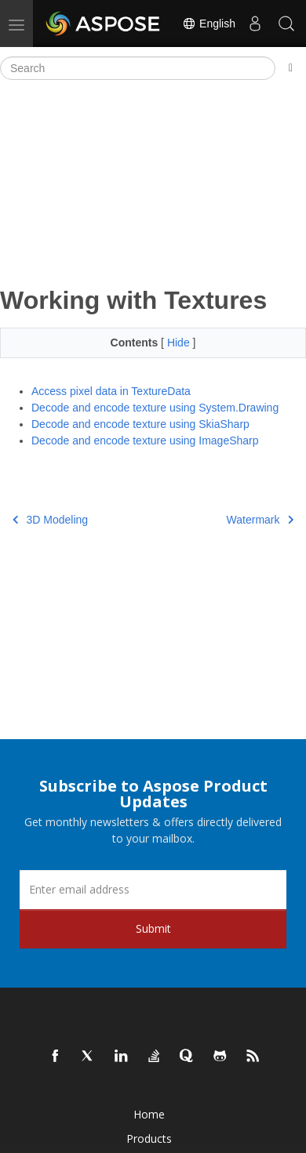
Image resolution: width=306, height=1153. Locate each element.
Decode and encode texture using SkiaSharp (140, 424)
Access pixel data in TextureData (111, 391)
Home (149, 1114)
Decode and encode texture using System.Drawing (155, 407)
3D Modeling (50, 519)
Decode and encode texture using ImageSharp (145, 440)
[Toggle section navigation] (290, 68)
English (208, 23)
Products (149, 1138)
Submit (153, 928)
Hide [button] (180, 342)
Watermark (260, 519)
